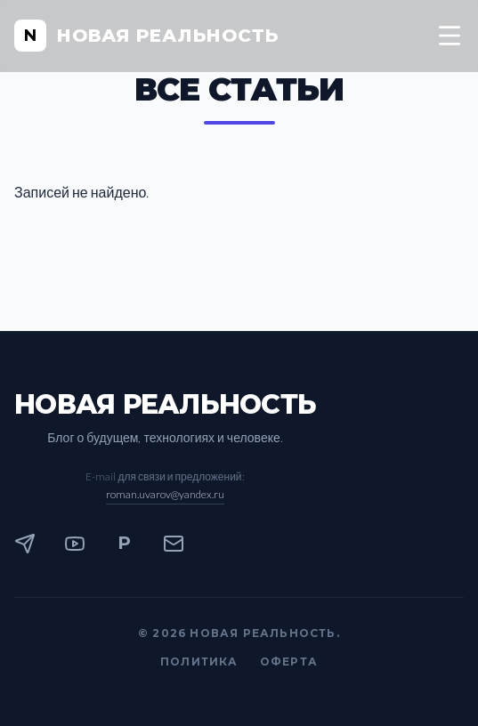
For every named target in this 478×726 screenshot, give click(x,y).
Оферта (289, 661)
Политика (199, 661)
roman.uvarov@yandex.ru (165, 494)
